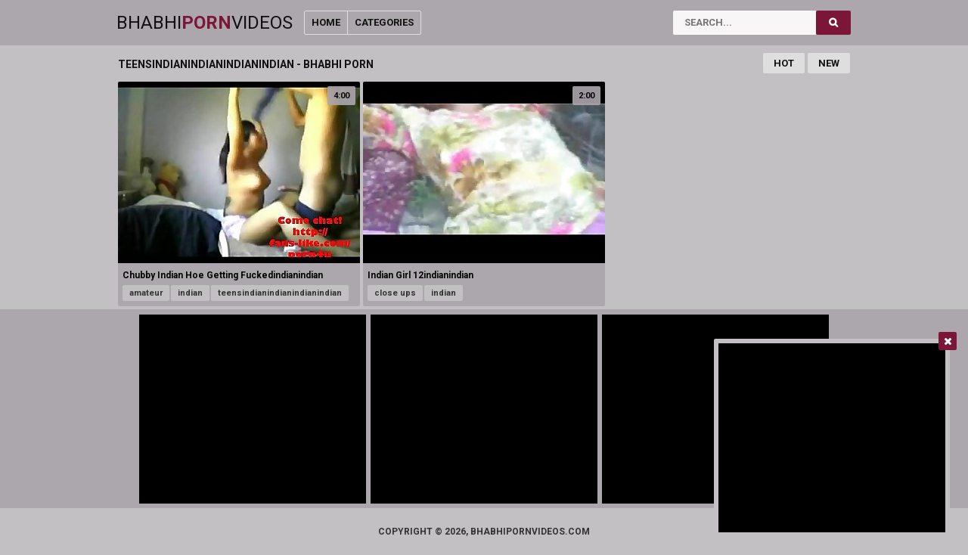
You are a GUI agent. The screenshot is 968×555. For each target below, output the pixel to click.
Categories (384, 22)
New (828, 63)
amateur (146, 293)
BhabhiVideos (204, 22)
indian (190, 293)
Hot (784, 63)
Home (326, 22)
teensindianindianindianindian (280, 293)
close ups (395, 293)
